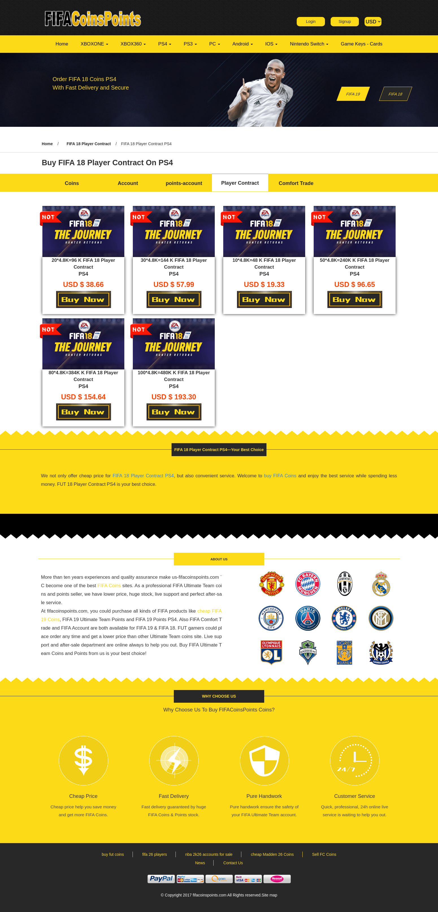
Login (311, 21)
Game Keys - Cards (361, 44)
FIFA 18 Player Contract (89, 144)
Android (242, 44)
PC (214, 44)
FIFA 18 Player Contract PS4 (143, 475)
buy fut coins (113, 854)
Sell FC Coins (324, 854)
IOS (271, 44)
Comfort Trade (296, 183)
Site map (269, 895)
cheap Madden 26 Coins (272, 854)
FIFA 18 (395, 94)
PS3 (190, 44)
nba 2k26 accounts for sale (209, 854)
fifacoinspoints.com (209, 895)
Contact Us (233, 863)
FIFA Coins (109, 585)
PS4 (164, 44)
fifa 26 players (154, 854)
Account (128, 183)
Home (62, 44)
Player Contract (240, 183)
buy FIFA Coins (280, 475)
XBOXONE (94, 44)
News (200, 863)
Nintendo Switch (309, 44)
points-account (184, 183)
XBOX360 (133, 44)
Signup (345, 21)
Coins (72, 183)
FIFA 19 (353, 94)
